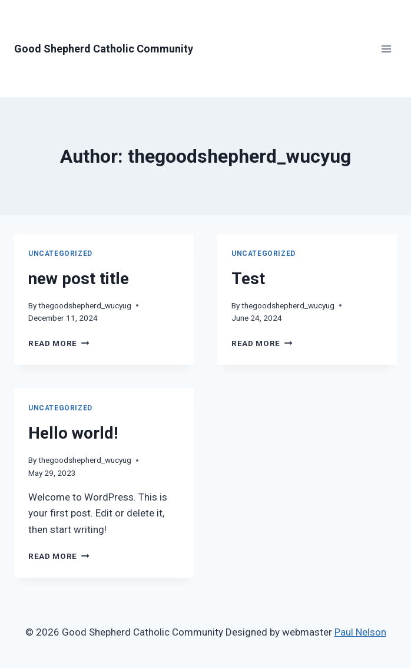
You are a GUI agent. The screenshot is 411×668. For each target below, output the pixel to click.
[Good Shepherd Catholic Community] (103, 48)
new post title (78, 278)
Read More (59, 343)
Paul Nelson (360, 632)
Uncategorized (60, 253)
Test (248, 278)
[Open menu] (386, 49)
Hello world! (73, 433)
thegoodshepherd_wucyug (84, 305)
